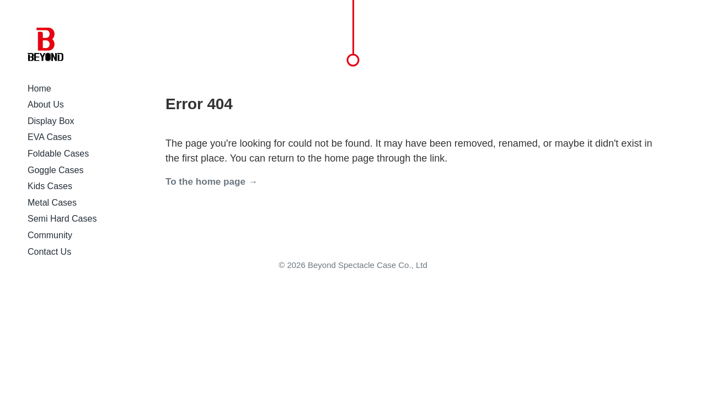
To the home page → (211, 181)
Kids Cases (50, 186)
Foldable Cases (58, 153)
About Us (46, 104)
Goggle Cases (55, 170)
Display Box (51, 121)
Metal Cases (52, 202)
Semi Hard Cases (62, 218)
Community (50, 235)
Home (39, 88)
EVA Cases (50, 137)
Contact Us (49, 251)
